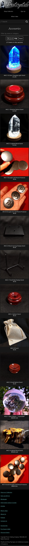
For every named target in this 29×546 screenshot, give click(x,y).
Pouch (17, 348)
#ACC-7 (7, 280)
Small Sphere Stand (16, 382)
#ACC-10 (6, 75)
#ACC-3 (9, 382)
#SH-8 (4, 212)
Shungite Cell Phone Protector (16, 178)
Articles (3, 506)
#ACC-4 (8, 450)
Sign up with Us (5, 496)
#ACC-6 (6, 246)
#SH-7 (6, 178)
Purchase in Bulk (5, 529)
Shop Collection (8, 11)
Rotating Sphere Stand (16, 109)
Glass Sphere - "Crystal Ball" (17, 416)
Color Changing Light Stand (17, 75)
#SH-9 (4, 484)
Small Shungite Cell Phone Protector (16, 484)
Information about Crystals (8, 503)
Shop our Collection (6, 492)
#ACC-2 (10, 314)
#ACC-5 (8, 143)
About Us (3, 514)
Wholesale (4, 499)
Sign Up (23, 11)
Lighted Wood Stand (17, 143)
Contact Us (4, 521)
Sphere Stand (17, 314)
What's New (14, 16)
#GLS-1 (6, 416)
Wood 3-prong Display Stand (16, 246)
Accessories (4, 526)
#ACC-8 (12, 348)
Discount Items (5, 532)
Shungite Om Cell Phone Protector (16, 212)
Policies (3, 517)
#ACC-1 (8, 109)
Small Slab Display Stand (17, 280)
